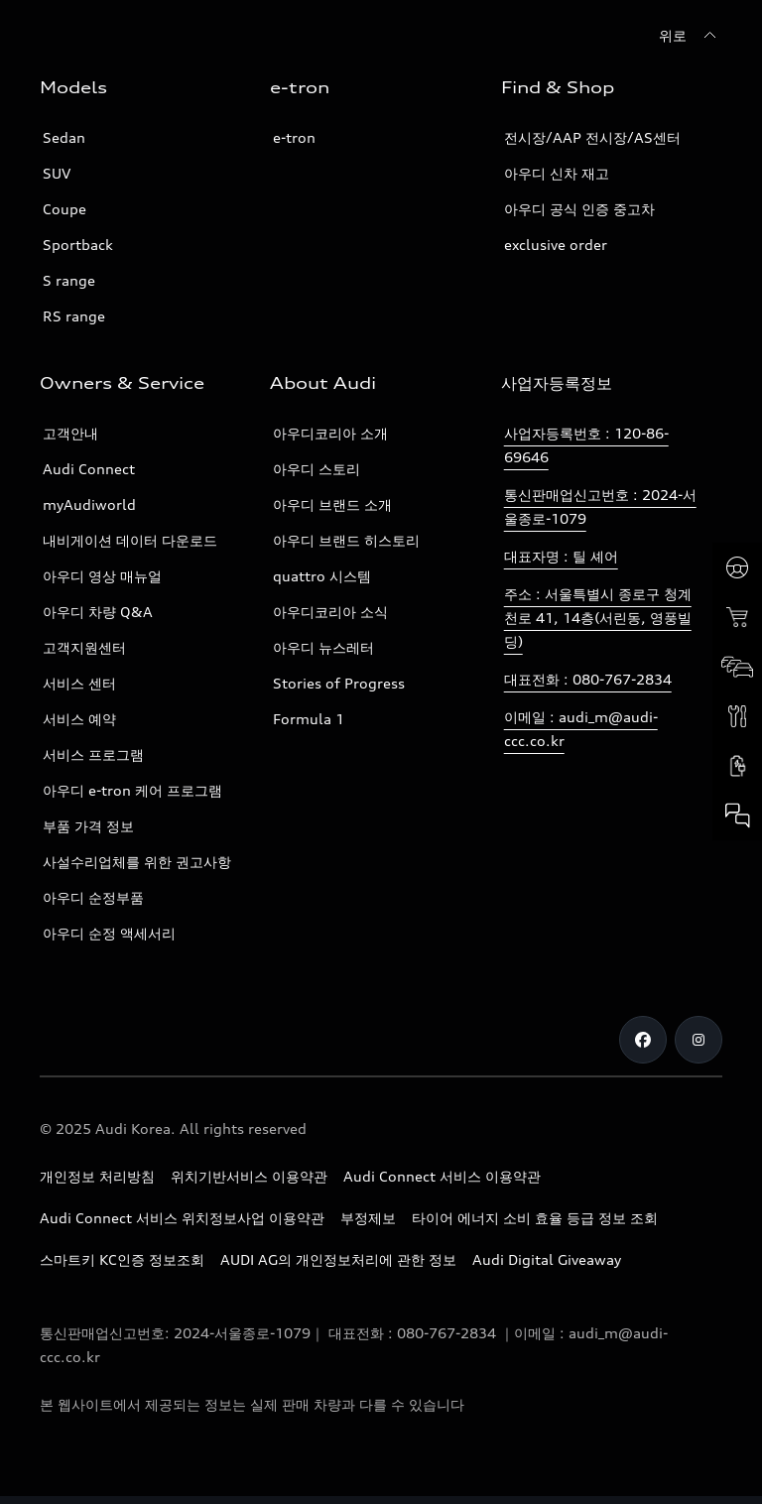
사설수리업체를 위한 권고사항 (137, 861)
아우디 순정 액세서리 (109, 933)
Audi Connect (89, 468)
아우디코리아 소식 (330, 611)
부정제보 (368, 1217)
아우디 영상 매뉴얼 (102, 575)
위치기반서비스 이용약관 (249, 1176)
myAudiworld (89, 504)
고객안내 (70, 433)
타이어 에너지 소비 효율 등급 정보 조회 (535, 1217)
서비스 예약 (79, 718)
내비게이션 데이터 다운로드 (130, 540)
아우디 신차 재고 (556, 173)
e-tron (294, 137)
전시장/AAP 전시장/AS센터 (592, 137)
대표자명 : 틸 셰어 (561, 556)
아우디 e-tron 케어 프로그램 (132, 790)
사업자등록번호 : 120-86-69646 (586, 445)
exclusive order (555, 244)
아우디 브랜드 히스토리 (346, 540)
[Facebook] (643, 1040)
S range (69, 280)
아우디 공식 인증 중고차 (579, 208)
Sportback (78, 244)
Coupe (64, 208)
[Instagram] (698, 1040)
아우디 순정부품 (93, 897)
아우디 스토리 (316, 468)
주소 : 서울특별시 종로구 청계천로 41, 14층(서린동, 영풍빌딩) (598, 617)
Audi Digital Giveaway (546, 1259)
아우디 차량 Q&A (98, 611)
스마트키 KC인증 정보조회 (122, 1259)
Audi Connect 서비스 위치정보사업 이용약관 (182, 1217)
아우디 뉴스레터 (323, 647)
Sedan (64, 137)
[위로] (690, 36)
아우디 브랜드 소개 (332, 504)
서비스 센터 (79, 683)
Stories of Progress (339, 683)
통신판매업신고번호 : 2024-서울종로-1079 (600, 506)
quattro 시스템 (322, 575)
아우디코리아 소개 (330, 433)
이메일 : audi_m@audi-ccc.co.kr (581, 728)
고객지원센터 (84, 647)
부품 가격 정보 (88, 825)
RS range (74, 316)
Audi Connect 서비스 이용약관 (442, 1176)
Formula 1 (308, 718)
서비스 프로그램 (93, 754)
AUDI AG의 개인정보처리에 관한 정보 (338, 1259)
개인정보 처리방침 (97, 1176)
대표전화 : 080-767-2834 (588, 679)
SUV (56, 173)
